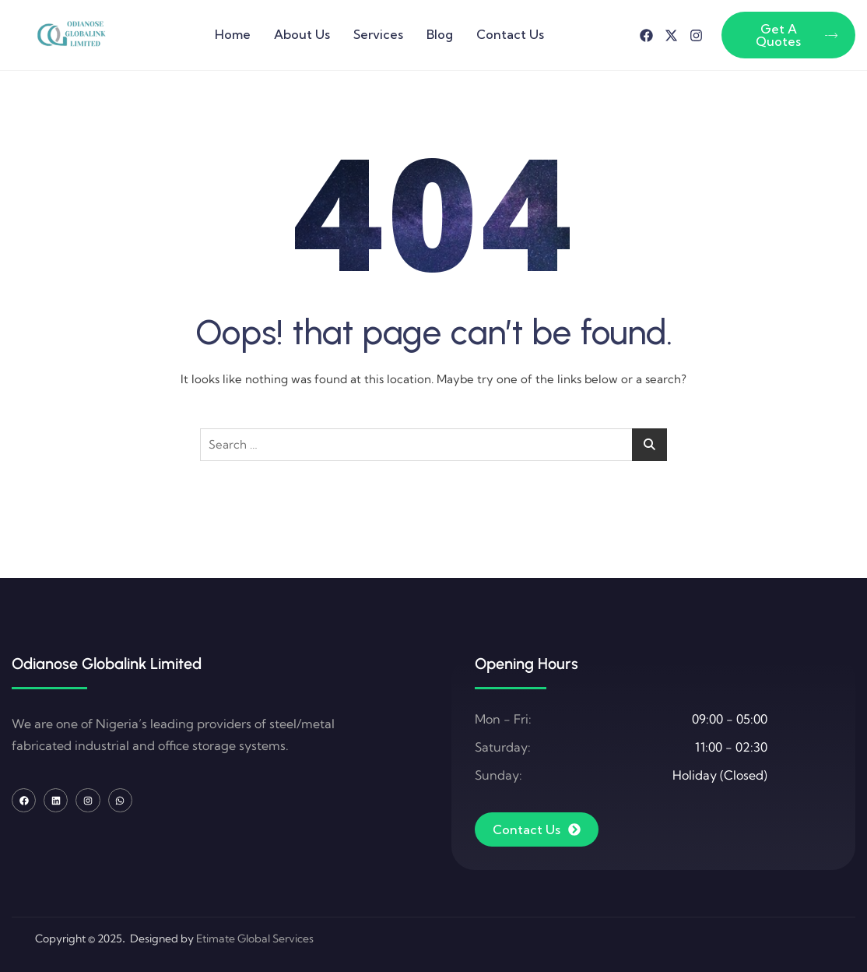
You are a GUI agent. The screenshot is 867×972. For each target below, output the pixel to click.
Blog (439, 34)
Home (233, 34)
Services (378, 34)
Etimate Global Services (255, 939)
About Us (302, 34)
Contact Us (510, 34)
